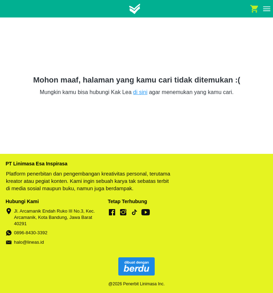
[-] (112, 212)
